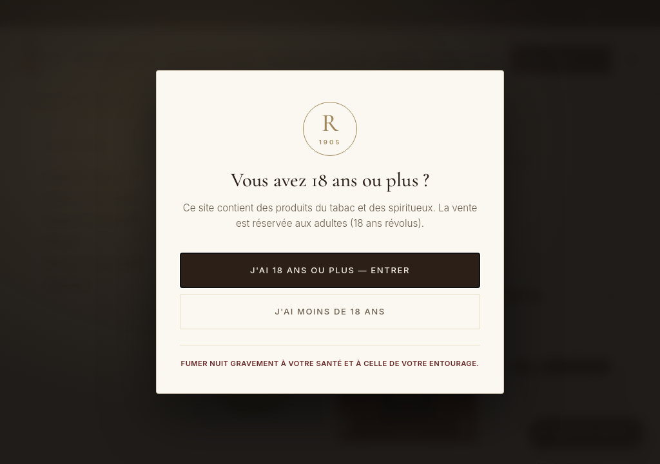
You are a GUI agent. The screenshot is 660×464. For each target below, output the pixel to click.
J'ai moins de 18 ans (330, 311)
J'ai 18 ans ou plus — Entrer (330, 270)
